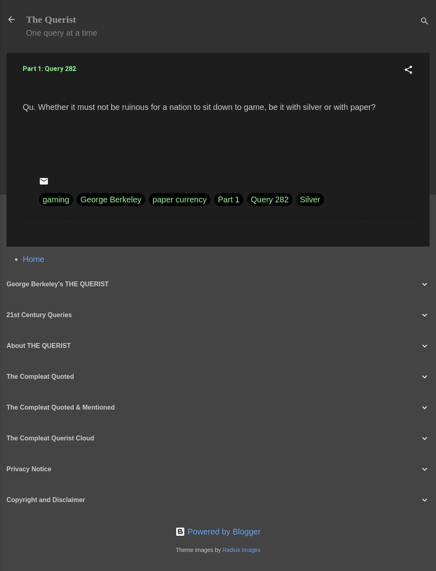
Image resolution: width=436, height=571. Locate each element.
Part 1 (229, 199)
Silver (310, 199)
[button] (408, 71)
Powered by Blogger (218, 531)
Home (33, 259)
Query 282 (270, 199)
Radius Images (241, 550)
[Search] (425, 22)
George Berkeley (110, 199)
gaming (56, 199)
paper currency (180, 199)
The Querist (51, 19)
